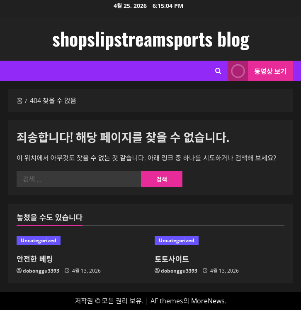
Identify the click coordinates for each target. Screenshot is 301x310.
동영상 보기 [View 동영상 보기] (257, 71)
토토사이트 (172, 258)
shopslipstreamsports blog (150, 38)
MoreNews (208, 300)
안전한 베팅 (35, 258)
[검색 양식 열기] (218, 71)
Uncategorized (38, 240)
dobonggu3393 (41, 270)
